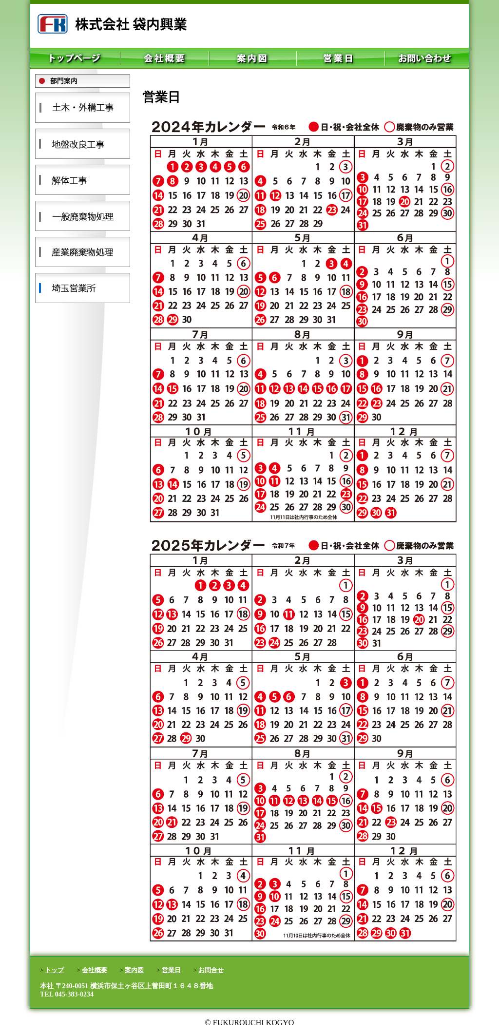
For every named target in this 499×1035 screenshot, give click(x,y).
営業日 (171, 970)
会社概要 (94, 970)
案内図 (134, 970)
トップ (54, 970)
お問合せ (211, 970)
